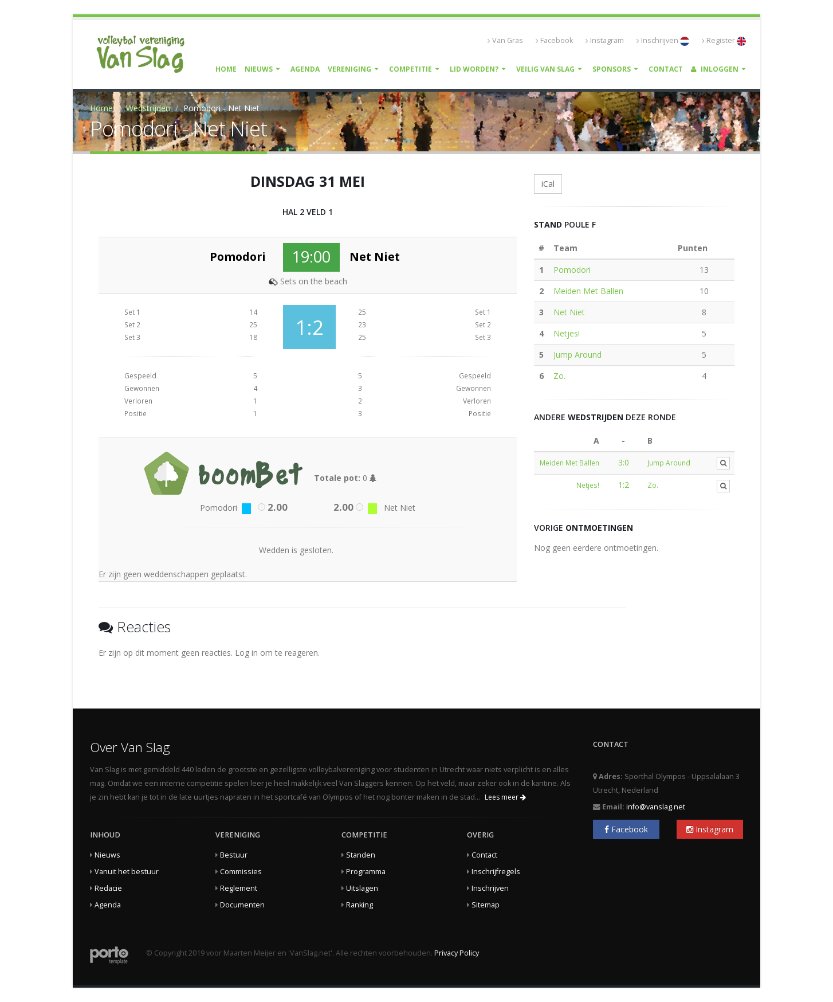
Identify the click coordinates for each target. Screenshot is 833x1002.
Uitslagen (362, 888)
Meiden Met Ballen (588, 290)
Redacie (108, 888)
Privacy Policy (456, 953)
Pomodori (572, 269)
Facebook (554, 40)
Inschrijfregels (495, 871)
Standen (360, 855)
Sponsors (611, 69)
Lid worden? (474, 69)
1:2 (623, 484)
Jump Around (577, 354)
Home (226, 69)
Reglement (238, 888)
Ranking (359, 905)
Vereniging (349, 69)
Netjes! (566, 333)
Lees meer (505, 797)
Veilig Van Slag (545, 69)
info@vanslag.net (655, 807)
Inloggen (714, 69)
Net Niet (569, 312)
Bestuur (233, 855)
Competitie (410, 69)
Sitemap (485, 905)
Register (724, 41)
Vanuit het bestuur (127, 871)
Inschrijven (662, 41)
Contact (666, 69)
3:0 (623, 462)
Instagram (605, 40)
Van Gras (505, 40)
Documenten (242, 905)
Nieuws (259, 69)
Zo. (559, 375)
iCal (548, 183)
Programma (366, 871)
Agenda (305, 69)
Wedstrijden (148, 108)
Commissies (241, 871)
